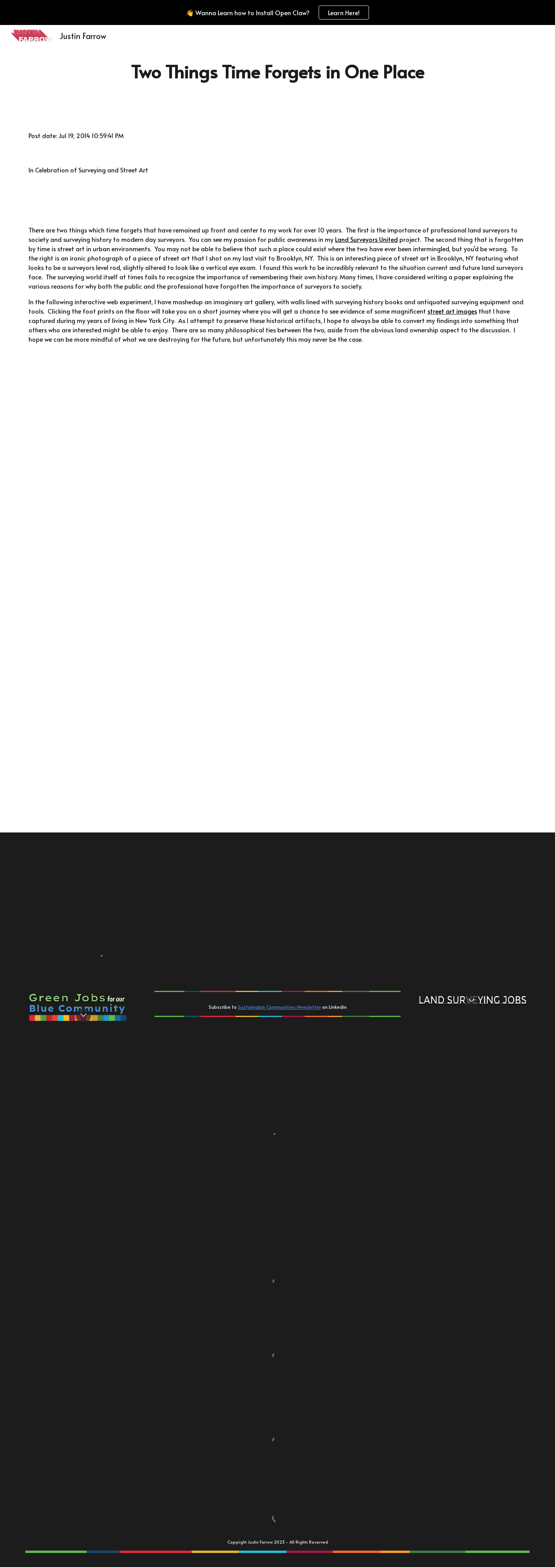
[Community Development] (277, 848)
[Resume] (105, 926)
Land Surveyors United (366, 239)
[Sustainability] (277, 901)
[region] (277, 12)
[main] (277, 71)
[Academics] (105, 848)
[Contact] (277, 926)
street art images (452, 311)
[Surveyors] (105, 901)
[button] (83, 1015)
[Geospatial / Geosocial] (105, 875)
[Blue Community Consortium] (277, 875)
